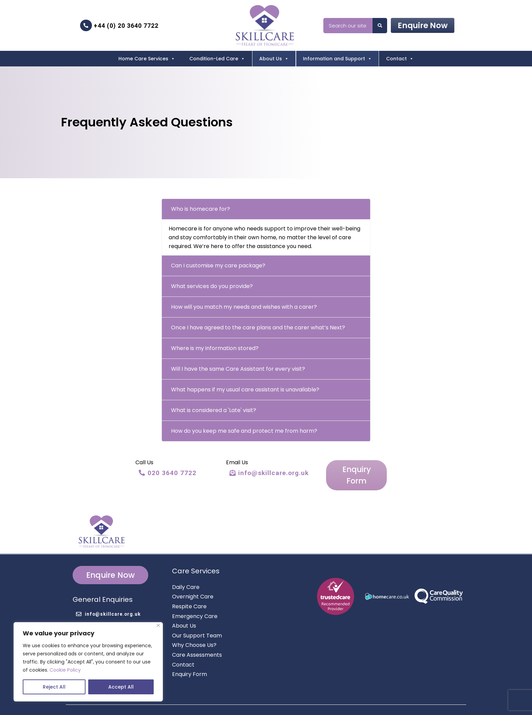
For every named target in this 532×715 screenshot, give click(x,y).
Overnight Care (192, 583)
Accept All (121, 686)
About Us (274, 58)
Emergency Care (194, 602)
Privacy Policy (355, 703)
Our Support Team (197, 622)
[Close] (158, 625)
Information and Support (337, 58)
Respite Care (189, 593)
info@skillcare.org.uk (267, 473)
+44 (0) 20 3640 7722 (119, 25)
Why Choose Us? (194, 631)
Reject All (54, 686)
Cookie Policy (65, 670)
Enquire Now (423, 25)
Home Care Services (146, 58)
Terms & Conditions (396, 703)
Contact (400, 58)
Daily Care (186, 573)
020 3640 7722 (167, 473)
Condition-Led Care (217, 58)
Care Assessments (197, 641)
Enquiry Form (355, 467)
